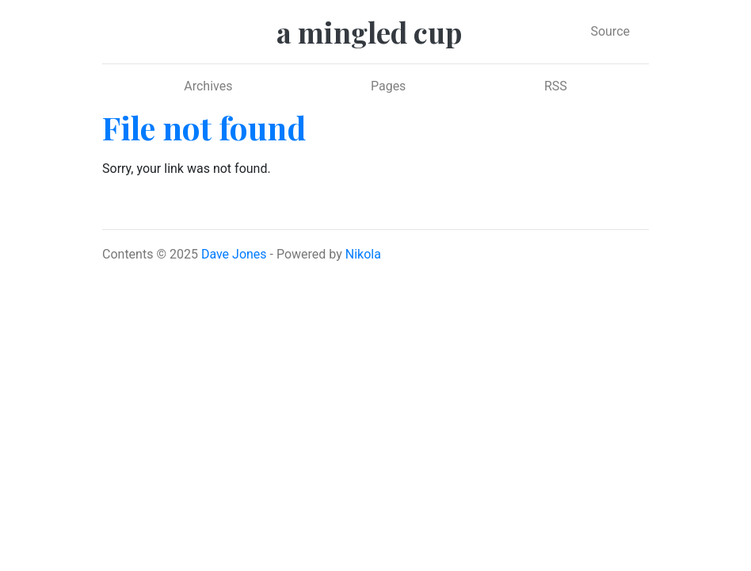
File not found (204, 127)
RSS (555, 86)
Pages (388, 86)
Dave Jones (234, 254)
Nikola (363, 254)
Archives (208, 86)
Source (610, 31)
